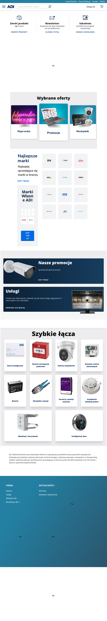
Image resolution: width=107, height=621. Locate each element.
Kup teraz (23, 181)
